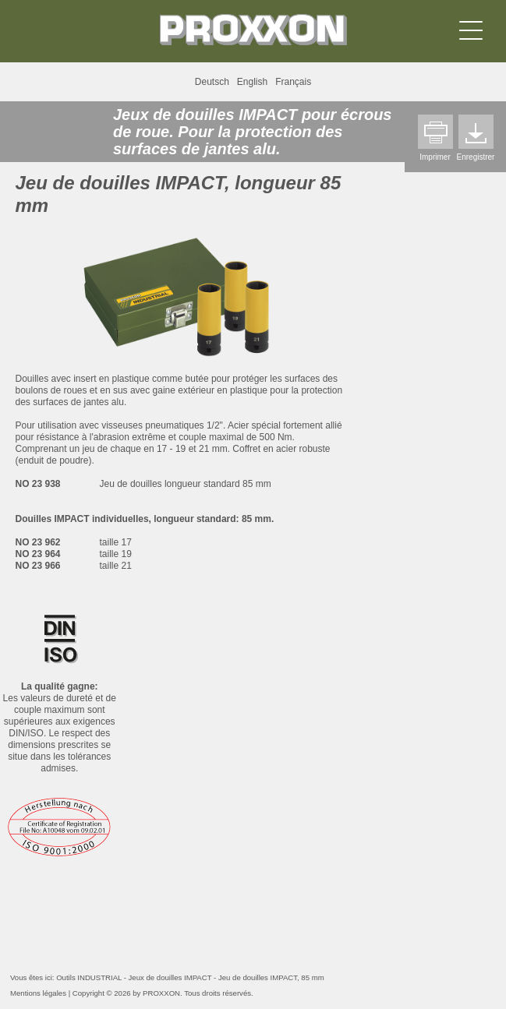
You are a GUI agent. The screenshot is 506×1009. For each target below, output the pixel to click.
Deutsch (212, 81)
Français (293, 81)
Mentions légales (38, 993)
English (252, 81)
